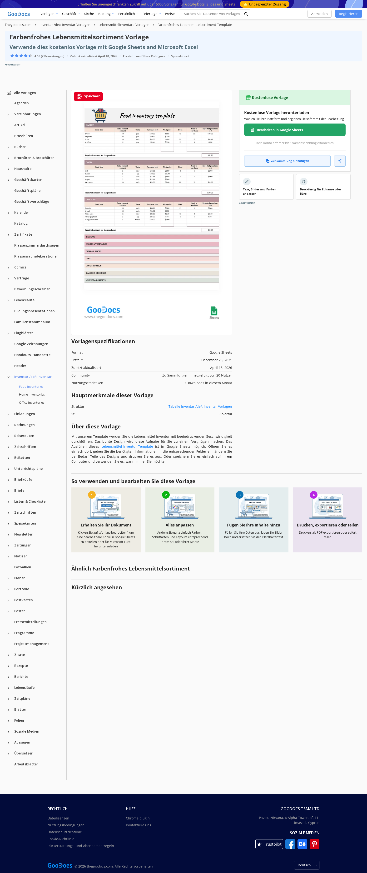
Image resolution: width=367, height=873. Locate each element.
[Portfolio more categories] (8, 589)
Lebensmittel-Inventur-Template (127, 446)
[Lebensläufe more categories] (8, 300)
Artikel (19, 125)
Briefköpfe (23, 479)
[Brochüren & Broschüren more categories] (8, 158)
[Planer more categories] (8, 578)
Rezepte (21, 665)
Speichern (88, 96)
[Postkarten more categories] (8, 600)
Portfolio (21, 589)
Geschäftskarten (28, 179)
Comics (20, 267)
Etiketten (22, 457)
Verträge (21, 278)
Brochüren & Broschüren (34, 157)
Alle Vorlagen (21, 93)
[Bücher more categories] (8, 147)
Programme (24, 632)
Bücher (20, 146)
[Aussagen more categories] (8, 742)
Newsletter (23, 534)
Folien (19, 720)
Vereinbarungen (27, 114)
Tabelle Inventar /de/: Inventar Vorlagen (200, 406)
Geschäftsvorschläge (31, 201)
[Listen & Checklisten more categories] (8, 502)
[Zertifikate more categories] (8, 234)
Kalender (21, 212)
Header (20, 365)
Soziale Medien (26, 731)
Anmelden (319, 13)
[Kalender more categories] (8, 213)
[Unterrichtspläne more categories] (8, 469)
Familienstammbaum (32, 322)
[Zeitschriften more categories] (8, 447)
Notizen (21, 556)
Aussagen (22, 742)
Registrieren (348, 13)
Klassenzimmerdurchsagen (36, 245)
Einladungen (24, 414)
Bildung (104, 13)
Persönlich (126, 13)
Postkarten (23, 600)
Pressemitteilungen (30, 622)
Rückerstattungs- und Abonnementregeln (81, 845)
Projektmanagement (31, 643)
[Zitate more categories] (8, 655)
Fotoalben (22, 567)
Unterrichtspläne (28, 468)
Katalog (21, 223)
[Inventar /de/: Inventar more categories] (8, 377)
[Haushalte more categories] (8, 169)
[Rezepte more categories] (8, 666)
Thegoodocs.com (18, 24)
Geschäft (69, 13)
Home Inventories (32, 394)
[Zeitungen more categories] (8, 545)
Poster (19, 611)
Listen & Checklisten (31, 501)
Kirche (89, 13)
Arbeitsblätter (26, 764)
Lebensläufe (24, 300)
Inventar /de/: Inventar (33, 376)
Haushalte (22, 168)
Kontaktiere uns (138, 825)
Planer (19, 578)
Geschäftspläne (27, 190)
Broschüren (23, 136)
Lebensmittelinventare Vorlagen (124, 24)
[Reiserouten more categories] (8, 436)
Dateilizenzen (58, 818)
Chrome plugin (138, 818)
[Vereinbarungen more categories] (8, 114)
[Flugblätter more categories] (8, 333)
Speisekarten (25, 523)
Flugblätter (23, 333)
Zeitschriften (25, 446)
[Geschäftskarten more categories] (8, 180)
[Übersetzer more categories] (8, 753)
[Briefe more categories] (8, 491)
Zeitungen (22, 545)
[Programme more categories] (8, 633)
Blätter (20, 709)
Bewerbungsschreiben (32, 289)
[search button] (246, 14)
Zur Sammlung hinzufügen (287, 161)
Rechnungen (24, 424)
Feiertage (150, 13)
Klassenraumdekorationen (36, 256)
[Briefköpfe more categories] (8, 480)
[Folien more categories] (8, 720)
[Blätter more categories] (8, 710)
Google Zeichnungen (31, 344)
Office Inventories (31, 402)
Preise (170, 13)
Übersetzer (23, 753)
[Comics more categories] (8, 267)
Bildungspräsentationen (34, 311)
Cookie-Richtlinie (61, 839)
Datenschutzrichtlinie (65, 832)
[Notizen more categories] (8, 556)
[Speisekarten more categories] (8, 523)
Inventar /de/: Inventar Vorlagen (65, 24)
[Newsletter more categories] (8, 534)
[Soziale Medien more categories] (8, 731)
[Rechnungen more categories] (8, 425)
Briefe (19, 490)
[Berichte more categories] (8, 677)
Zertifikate (23, 234)
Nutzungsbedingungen (66, 825)
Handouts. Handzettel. (33, 354)
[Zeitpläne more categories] (8, 699)
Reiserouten (24, 435)
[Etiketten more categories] (8, 458)
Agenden (21, 103)
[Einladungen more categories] (8, 414)
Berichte (21, 676)
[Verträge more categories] (8, 278)
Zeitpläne (22, 698)
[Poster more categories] (8, 611)
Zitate (19, 654)
